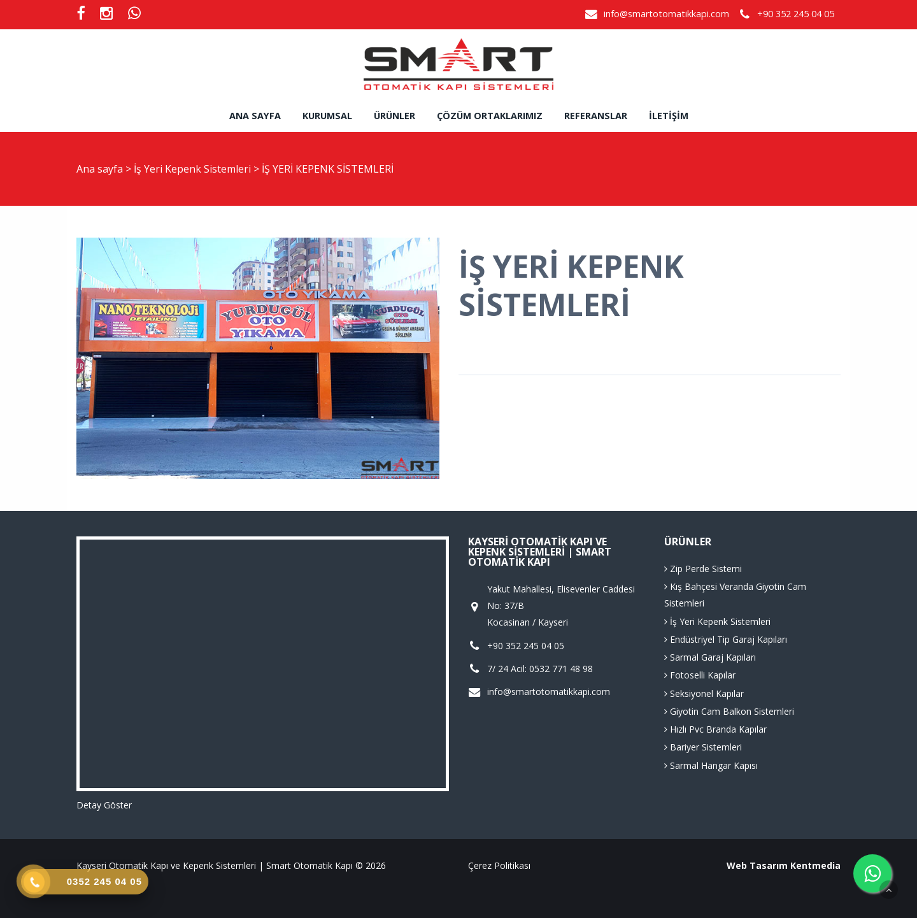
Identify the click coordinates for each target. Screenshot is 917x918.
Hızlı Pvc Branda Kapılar (715, 729)
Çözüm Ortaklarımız (490, 116)
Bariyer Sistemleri (703, 747)
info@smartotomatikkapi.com (666, 14)
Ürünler (394, 116)
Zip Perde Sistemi (703, 569)
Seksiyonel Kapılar (704, 693)
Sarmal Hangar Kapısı (711, 765)
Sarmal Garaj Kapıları (710, 657)
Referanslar (595, 116)
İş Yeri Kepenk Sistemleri (193, 169)
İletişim (668, 116)
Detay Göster (104, 805)
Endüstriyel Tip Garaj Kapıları (725, 639)
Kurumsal (327, 116)
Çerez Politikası (499, 865)
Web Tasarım (757, 865)
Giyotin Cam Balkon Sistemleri (729, 711)
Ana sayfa (255, 116)
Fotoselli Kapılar (700, 675)
